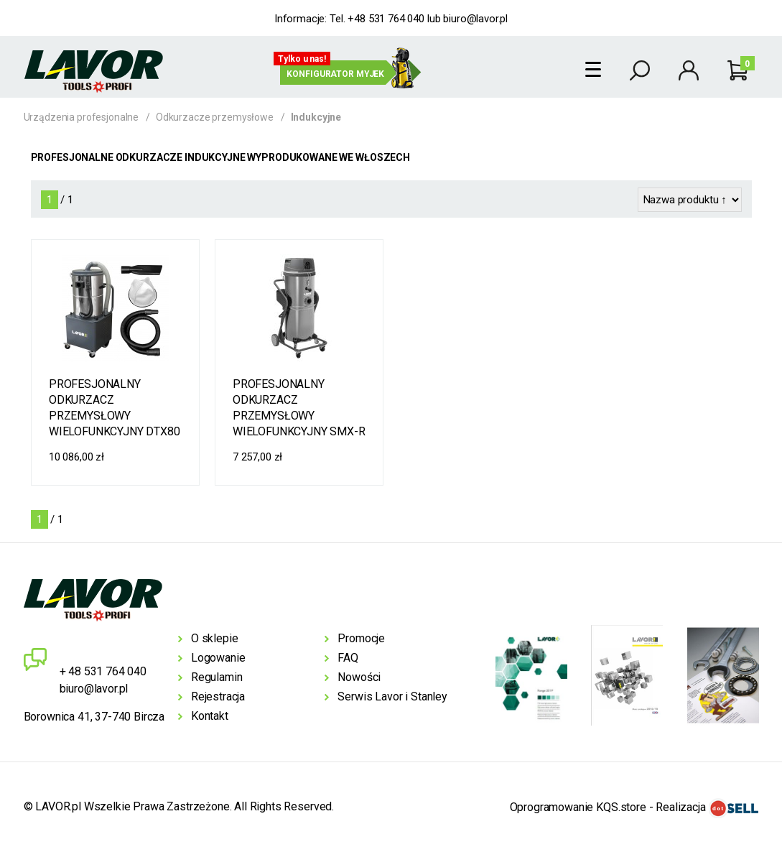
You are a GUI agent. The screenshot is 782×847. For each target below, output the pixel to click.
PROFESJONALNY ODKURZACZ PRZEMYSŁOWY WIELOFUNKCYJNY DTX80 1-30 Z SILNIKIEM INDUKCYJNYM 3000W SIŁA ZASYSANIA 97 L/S (114, 409)
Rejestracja (218, 696)
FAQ (348, 658)
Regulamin (217, 677)
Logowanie (218, 658)
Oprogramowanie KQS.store (578, 807)
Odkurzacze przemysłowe (215, 117)
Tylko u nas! (302, 59)
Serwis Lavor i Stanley (392, 696)
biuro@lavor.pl (475, 18)
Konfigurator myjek (335, 74)
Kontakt (209, 716)
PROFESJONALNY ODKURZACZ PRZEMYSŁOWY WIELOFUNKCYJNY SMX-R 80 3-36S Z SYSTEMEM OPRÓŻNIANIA (299, 409)
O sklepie (214, 638)
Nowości (359, 677)
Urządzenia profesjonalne (81, 117)
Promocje (361, 638)
